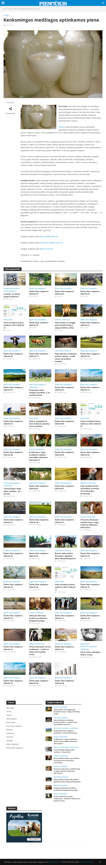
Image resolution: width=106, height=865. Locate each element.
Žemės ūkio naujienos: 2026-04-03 (90, 453)
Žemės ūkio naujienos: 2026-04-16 (90, 354)
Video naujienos (10, 291)
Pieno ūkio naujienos (37, 384)
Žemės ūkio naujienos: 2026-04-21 (90, 323)
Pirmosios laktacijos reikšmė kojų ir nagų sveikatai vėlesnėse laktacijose (89, 523)
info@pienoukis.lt (55, 862)
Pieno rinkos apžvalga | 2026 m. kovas (90, 653)
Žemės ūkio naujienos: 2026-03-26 (13, 554)
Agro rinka (33, 418)
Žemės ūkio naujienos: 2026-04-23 (90, 292)
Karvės (6, 15)
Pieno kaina (8, 320)
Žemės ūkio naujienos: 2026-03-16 (90, 616)
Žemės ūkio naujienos (37, 288)
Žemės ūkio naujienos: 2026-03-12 (64, 647)
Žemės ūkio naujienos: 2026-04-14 (64, 388)
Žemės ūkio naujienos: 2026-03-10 (13, 681)
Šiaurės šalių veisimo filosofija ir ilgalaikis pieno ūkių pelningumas (65, 556)
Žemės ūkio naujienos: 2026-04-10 (13, 422)
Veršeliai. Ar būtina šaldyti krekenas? (12, 295)
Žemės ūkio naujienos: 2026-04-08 (13, 453)
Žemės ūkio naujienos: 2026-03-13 (13, 647)
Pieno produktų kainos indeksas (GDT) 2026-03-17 (65, 587)
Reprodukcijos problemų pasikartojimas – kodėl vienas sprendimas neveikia (65, 357)
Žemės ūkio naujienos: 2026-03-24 (90, 554)
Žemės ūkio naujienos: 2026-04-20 (13, 354)
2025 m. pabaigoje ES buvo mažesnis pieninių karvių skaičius (39, 423)
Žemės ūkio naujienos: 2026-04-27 (39, 292)
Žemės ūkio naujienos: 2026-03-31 (13, 520)
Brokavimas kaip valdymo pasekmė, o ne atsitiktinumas (39, 392)
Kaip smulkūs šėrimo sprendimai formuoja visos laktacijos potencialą (89, 490)
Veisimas (67, 351)
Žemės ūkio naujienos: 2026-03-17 (64, 616)
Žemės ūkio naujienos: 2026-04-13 (90, 388)
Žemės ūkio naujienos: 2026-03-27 (64, 520)
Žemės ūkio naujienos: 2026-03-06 (64, 681)
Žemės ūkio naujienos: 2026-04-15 (13, 388)
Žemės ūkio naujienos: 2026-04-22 (39, 323)
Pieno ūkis (10, 103)
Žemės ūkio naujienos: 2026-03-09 (39, 681)
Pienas (61, 127)
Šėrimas (83, 483)
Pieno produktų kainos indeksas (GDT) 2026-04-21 (14, 325)
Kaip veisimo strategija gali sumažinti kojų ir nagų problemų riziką (65, 325)
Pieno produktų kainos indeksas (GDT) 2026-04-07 (90, 423)
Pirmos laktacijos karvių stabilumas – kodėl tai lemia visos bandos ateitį (40, 650)
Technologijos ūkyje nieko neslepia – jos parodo (12, 491)
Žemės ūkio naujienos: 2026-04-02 (39, 487)
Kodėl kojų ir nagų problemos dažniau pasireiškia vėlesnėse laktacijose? (38, 456)
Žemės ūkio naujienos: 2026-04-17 (39, 354)
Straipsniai (8, 288)
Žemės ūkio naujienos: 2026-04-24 (64, 292)
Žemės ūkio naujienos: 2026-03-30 (39, 520)
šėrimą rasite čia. (46, 249)
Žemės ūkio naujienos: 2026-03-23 (13, 585)
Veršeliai (16, 288)
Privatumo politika (87, 862)
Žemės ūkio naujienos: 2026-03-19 (90, 585)
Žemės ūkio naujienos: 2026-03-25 (39, 554)
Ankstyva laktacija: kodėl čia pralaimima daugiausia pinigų (38, 618)
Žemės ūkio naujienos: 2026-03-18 (13, 616)
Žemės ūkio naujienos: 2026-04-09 (64, 422)
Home (4, 9)
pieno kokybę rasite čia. (49, 236)
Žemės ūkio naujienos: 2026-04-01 (64, 487)
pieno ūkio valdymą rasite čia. (51, 242)
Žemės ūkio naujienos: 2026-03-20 (39, 585)
